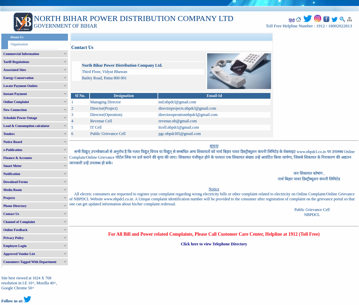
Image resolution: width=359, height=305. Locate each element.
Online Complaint (16, 102)
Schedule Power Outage (20, 118)
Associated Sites (14, 70)
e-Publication (12, 150)
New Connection (15, 110)
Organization (19, 44)
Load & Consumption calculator (26, 126)
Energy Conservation (18, 78)
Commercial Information (21, 54)
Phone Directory (15, 206)
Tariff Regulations (16, 62)
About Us (16, 37)
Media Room (12, 190)
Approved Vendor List (19, 254)
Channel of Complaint (19, 222)
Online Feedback (15, 230)
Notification (11, 174)
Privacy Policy (13, 238)
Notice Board (12, 142)
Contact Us (11, 214)
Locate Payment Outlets (20, 86)
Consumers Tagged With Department (29, 262)
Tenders (9, 134)
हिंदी (292, 20)
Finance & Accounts (17, 158)
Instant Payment (15, 94)
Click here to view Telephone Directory (214, 244)
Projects (9, 198)
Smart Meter (12, 166)
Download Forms (15, 182)
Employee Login (15, 246)
